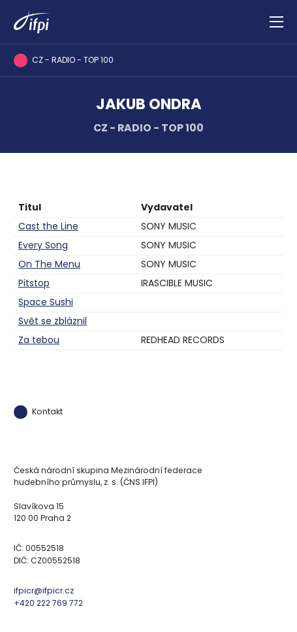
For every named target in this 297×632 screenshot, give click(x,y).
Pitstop (34, 283)
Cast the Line (48, 226)
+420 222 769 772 (48, 602)
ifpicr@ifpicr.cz (44, 590)
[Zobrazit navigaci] (276, 22)
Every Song (43, 245)
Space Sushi (45, 301)
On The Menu (49, 264)
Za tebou (38, 339)
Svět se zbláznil (52, 320)
